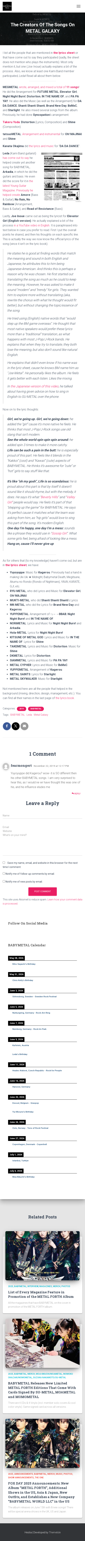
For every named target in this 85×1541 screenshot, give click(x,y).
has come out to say (16, 158)
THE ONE (39, 1477)
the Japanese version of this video (34, 386)
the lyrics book (65, 698)
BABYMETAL (36, 709)
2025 (10, 1286)
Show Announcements (21, 1477)
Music (59, 1474)
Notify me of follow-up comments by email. (30, 873)
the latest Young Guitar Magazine (18, 185)
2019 (21, 709)
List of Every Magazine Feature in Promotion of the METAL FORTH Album (41, 1294)
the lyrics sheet (64, 52)
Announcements (23, 1474)
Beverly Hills (49, 497)
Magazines (45, 1286)
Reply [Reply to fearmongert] (76, 793)
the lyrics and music (41, 146)
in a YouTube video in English (31, 225)
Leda (29, 714)
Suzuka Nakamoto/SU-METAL (49, 1377)
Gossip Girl (59, 533)
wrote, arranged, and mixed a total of (49, 87)
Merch (56, 1286)
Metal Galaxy (41, 714)
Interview (32, 1286)
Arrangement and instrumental (41, 134)
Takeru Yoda (11, 122)
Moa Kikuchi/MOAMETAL (49, 1374)
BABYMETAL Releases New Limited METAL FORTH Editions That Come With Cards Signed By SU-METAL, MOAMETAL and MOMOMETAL (42, 1390)
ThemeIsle (55, 1532)
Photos (65, 1286)
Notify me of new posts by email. (24, 881)
